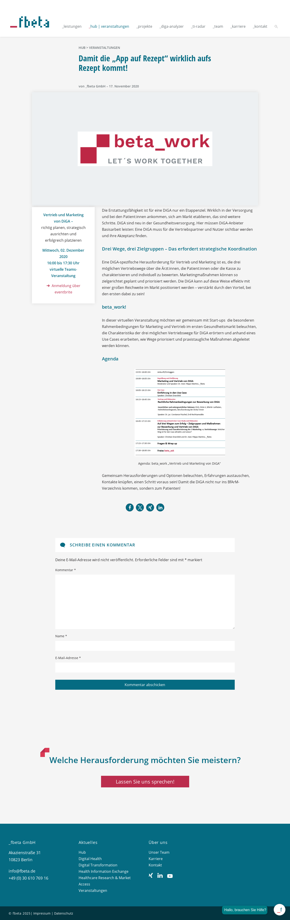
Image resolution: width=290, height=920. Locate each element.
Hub (82, 852)
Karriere (156, 858)
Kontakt (155, 865)
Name (61, 636)
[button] (130, 507)
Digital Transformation (98, 865)
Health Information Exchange (103, 871)
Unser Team (159, 852)
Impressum (42, 913)
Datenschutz (63, 913)
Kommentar (65, 570)
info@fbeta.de (22, 871)
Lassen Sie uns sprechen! (145, 781)
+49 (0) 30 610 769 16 (28, 878)
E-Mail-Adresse (68, 658)
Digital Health (90, 858)
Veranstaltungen (104, 47)
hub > (84, 47)
